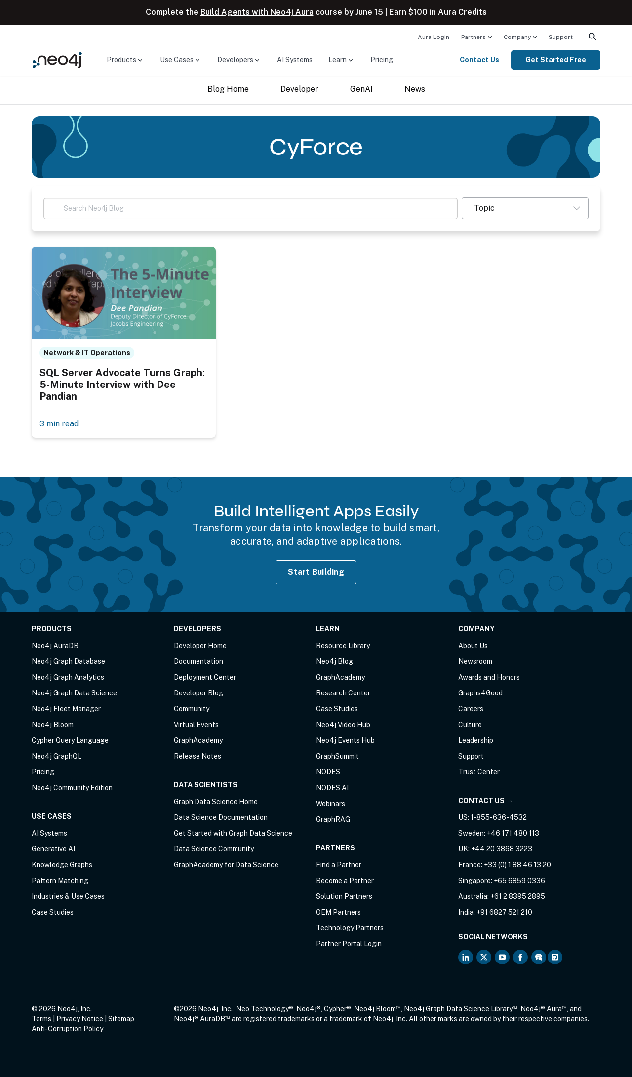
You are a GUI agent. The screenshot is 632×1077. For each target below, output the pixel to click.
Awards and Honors (489, 677)
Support (561, 37)
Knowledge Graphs (62, 865)
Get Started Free (555, 60)
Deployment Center (205, 677)
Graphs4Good (480, 693)
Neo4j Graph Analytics (68, 677)
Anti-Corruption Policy (67, 1029)
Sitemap (121, 1019)
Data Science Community (214, 849)
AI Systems (295, 60)
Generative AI (53, 849)
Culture (470, 725)
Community (191, 709)
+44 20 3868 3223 (501, 849)
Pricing (381, 60)
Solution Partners (344, 896)
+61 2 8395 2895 (517, 896)
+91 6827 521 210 (504, 912)
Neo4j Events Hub (345, 740)
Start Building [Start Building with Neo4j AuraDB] (316, 572)
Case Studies (53, 912)
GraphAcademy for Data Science (226, 865)
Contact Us (479, 60)
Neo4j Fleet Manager (66, 709)
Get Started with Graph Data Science (233, 833)
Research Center (343, 693)
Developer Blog (198, 693)
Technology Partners (350, 928)
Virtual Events (196, 725)
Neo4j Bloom (53, 725)
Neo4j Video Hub (343, 725)
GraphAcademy (198, 740)
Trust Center (479, 772)
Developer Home (200, 646)
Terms (41, 1019)
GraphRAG (333, 819)
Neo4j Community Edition (72, 788)
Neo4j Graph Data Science (74, 693)
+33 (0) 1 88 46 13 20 (517, 865)
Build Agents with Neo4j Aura (257, 12)
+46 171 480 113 (513, 833)
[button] (525, 208)
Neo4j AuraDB (55, 646)
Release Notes (197, 756)
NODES (328, 772)
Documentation (198, 661)
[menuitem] (433, 36)
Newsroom (475, 661)
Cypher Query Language (70, 740)
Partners (473, 37)
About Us (473, 646)
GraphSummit (337, 756)
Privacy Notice (79, 1019)
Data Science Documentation (221, 817)
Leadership (475, 740)
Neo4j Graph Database (68, 661)
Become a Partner (345, 881)
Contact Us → (485, 801)
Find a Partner (338, 865)
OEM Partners (338, 912)
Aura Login (433, 37)
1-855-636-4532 (499, 817)
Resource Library (343, 646)
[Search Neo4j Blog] (250, 208)
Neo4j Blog (334, 661)
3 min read (59, 423)
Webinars (330, 804)
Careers (470, 709)
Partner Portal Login (349, 944)
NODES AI (332, 788)
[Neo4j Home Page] (57, 59)
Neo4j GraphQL (56, 756)
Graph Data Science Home (216, 802)
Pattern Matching (60, 881)
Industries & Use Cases (68, 896)
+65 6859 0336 (519, 881)
